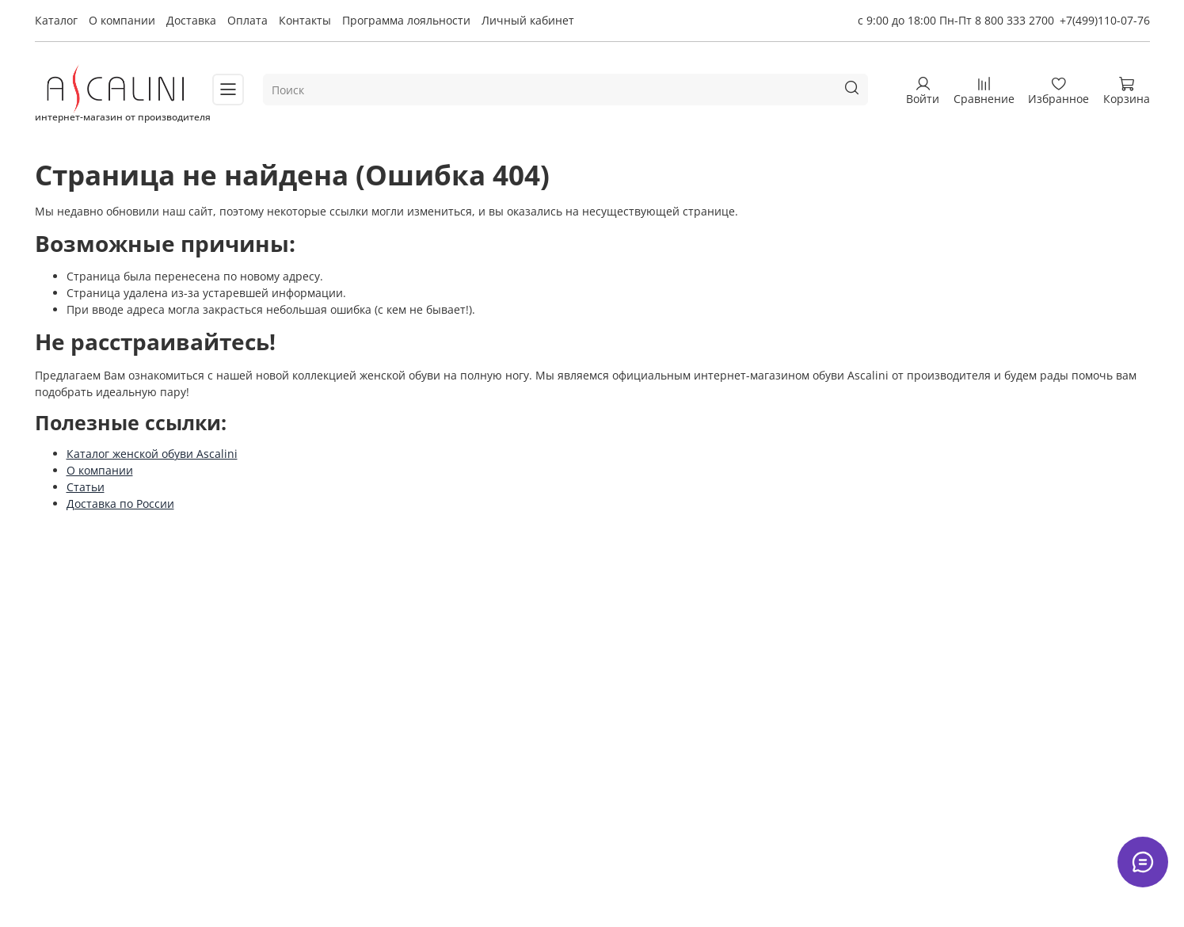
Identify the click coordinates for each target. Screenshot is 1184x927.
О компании (122, 20)
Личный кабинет (528, 20)
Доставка (191, 20)
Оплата (247, 20)
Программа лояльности (406, 20)
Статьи (86, 486)
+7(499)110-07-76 (1105, 20)
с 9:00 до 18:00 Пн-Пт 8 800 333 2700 (956, 20)
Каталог (56, 20)
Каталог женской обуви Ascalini (152, 453)
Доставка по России (120, 503)
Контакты (305, 20)
